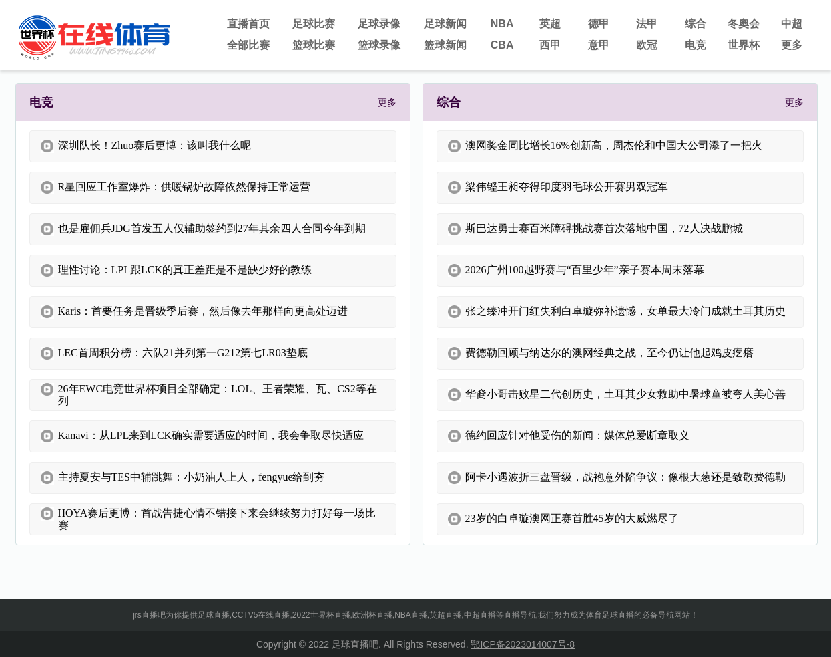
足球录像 (379, 23)
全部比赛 (248, 45)
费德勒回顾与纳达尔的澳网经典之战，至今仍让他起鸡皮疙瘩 (601, 353)
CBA (502, 45)
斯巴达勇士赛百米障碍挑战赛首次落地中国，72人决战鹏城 (595, 229)
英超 (550, 23)
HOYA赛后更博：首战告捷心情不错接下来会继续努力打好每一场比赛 (208, 519)
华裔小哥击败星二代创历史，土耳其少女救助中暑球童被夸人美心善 (617, 395)
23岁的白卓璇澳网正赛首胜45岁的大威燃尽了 (563, 519)
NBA (502, 23)
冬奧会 (744, 23)
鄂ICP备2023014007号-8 (523, 644)
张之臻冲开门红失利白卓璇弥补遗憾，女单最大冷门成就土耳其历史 (617, 312)
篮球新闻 (445, 45)
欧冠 (646, 45)
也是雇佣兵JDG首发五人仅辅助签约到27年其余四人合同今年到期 (203, 229)
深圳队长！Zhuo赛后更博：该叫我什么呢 (146, 146)
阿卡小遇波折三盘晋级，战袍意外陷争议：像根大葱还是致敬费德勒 (617, 478)
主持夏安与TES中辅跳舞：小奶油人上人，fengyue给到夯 (183, 478)
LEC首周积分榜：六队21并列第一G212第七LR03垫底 (174, 353)
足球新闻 (445, 23)
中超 (791, 23)
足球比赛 (313, 23)
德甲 (598, 23)
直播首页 (248, 23)
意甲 (598, 45)
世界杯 (744, 45)
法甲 (646, 23)
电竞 (695, 45)
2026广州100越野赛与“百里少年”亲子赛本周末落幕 (576, 270)
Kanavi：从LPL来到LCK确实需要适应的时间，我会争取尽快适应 (202, 436)
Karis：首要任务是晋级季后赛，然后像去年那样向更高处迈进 (194, 312)
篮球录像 (379, 45)
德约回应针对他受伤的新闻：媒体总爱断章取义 (568, 436)
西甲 (550, 45)
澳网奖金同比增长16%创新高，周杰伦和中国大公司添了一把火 (605, 146)
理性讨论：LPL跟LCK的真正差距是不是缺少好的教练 (176, 270)
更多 (791, 45)
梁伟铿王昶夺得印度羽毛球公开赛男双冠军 (558, 187)
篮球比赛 (313, 45)
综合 (695, 23)
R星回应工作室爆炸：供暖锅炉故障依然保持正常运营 (176, 187)
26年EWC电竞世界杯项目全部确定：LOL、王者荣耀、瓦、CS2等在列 (209, 394)
